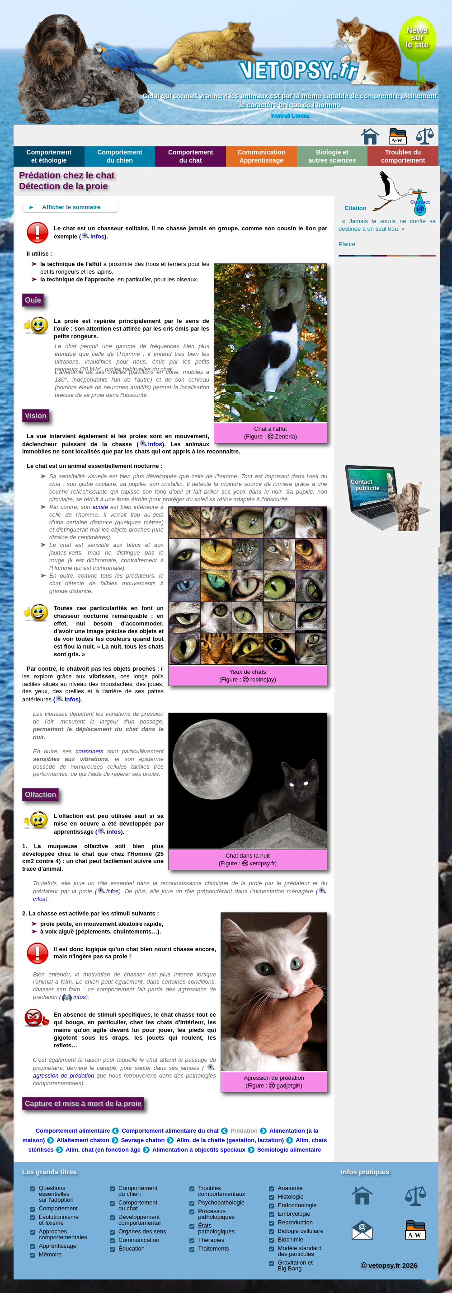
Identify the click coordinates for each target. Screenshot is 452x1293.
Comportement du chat (190, 156)
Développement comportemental (139, 1220)
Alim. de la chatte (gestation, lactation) (230, 1140)
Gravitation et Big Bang (295, 1265)
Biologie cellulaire (301, 1231)
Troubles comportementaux (221, 1191)
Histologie (291, 1196)
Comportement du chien (119, 156)
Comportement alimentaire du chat (170, 1130)
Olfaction (40, 794)
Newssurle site (416, 37)
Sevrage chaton (143, 1140)
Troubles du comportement (403, 156)
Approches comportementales (63, 1234)
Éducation (131, 1248)
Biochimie (290, 1239)
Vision (36, 416)
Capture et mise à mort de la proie (83, 1103)
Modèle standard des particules (300, 1251)
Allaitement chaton (82, 1140)
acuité (100, 507)
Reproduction (295, 1222)
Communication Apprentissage (261, 156)
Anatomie (290, 1188)
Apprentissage (57, 1245)
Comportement (58, 1208)
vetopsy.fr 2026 (389, 1265)
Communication (138, 1240)
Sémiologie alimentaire (289, 1149)
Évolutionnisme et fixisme (59, 1220)
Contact (420, 202)
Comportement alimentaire (73, 1130)
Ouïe (33, 300)
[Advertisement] (387, 309)
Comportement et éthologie (49, 156)
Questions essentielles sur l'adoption (56, 1194)
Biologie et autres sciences (332, 156)
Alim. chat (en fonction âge (103, 1149)
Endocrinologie (297, 1205)
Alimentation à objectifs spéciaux (198, 1149)
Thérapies (211, 1240)
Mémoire (50, 1254)
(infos (91, 236)
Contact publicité (365, 484)
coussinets (89, 751)
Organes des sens (142, 1231)
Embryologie (294, 1213)
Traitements (213, 1248)
